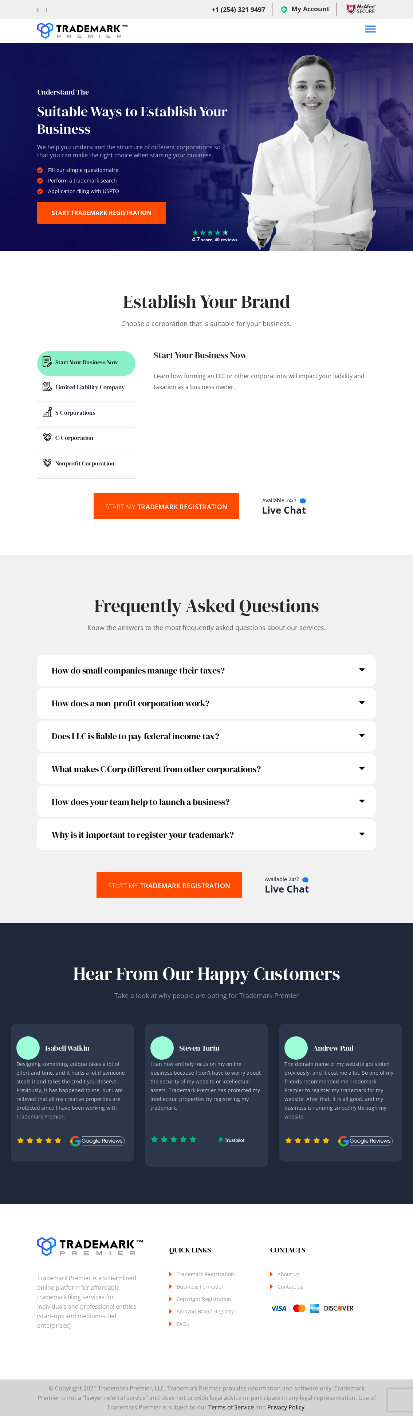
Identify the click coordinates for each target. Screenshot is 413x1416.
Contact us (290, 1286)
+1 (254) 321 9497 (238, 9)
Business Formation (201, 1286)
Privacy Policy (285, 1407)
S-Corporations (75, 412)
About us (288, 1274)
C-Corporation (74, 438)
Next (206, 1167)
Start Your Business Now (86, 362)
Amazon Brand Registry (205, 1311)
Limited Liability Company (90, 387)
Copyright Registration (204, 1299)
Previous (206, 1023)
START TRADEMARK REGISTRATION (102, 213)
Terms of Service (231, 1407)
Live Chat (283, 507)
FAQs (183, 1323)
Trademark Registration (166, 506)
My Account (305, 9)
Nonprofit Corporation (84, 463)
